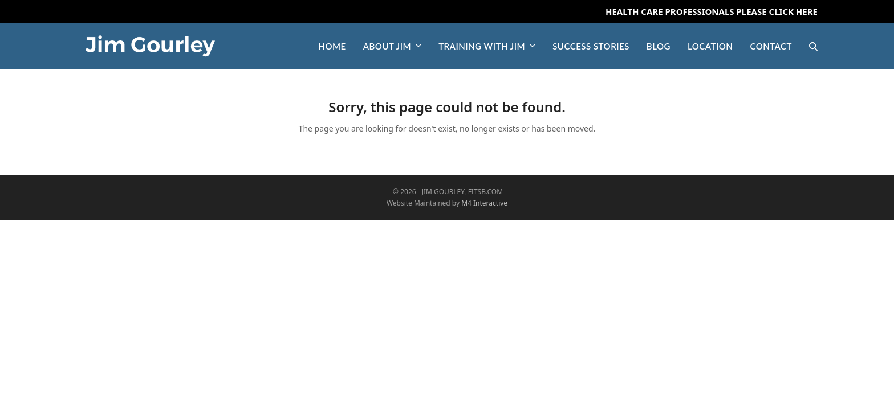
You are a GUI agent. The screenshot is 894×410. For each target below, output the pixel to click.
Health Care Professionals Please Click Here (712, 11)
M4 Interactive (484, 203)
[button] (813, 46)
